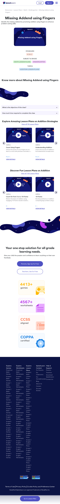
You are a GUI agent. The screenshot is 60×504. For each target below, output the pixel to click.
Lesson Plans (18, 10)
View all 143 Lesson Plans (30, 173)
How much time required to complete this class (29, 113)
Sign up (49, 3)
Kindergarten (33, 10)
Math (25, 10)
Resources (8, 10)
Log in (40, 3)
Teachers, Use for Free (30, 271)
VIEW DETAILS (10, 159)
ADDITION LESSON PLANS (29, 69)
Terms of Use (10, 487)
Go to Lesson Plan (30, 498)
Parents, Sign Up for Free (30, 264)
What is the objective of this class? (29, 107)
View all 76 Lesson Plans (30, 124)
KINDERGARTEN (39, 62)
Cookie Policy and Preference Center (41, 487)
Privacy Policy (21, 487)
